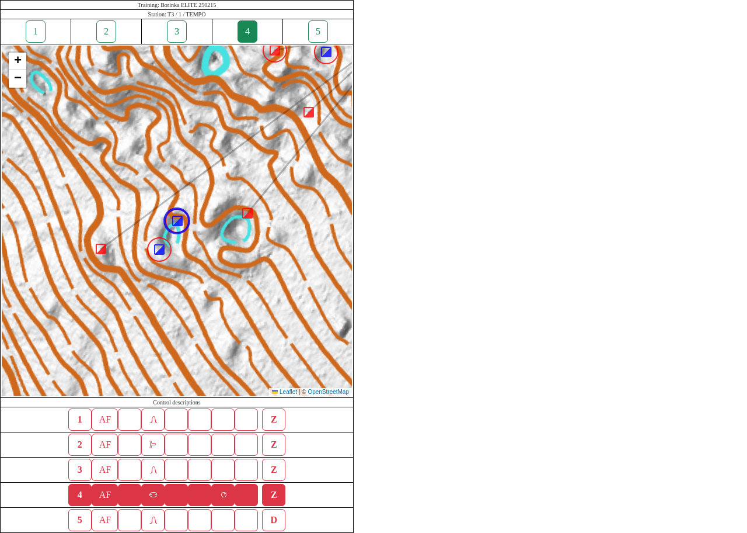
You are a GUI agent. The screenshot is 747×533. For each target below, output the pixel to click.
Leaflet (284, 392)
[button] (247, 213)
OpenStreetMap (328, 392)
